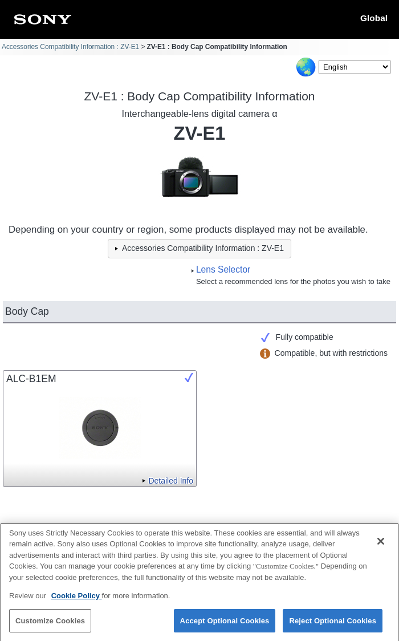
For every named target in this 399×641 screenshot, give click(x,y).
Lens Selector (223, 269)
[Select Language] (354, 67)
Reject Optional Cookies (332, 625)
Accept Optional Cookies (225, 625)
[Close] (380, 545)
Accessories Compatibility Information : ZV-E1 (70, 47)
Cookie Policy (76, 600)
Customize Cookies (50, 625)
